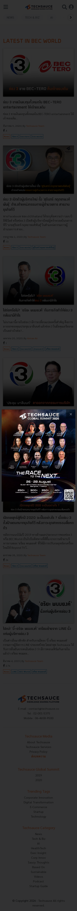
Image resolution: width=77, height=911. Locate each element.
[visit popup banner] (38, 455)
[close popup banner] (70, 414)
